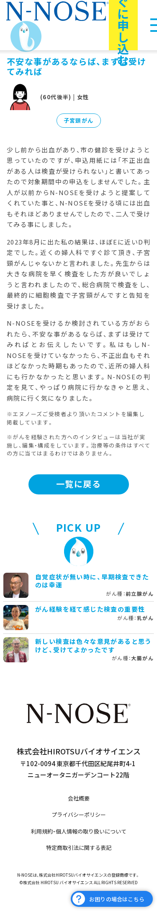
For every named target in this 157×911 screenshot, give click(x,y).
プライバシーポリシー (78, 814)
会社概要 (79, 798)
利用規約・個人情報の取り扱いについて (78, 831)
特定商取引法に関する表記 (78, 848)
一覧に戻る (78, 484)
